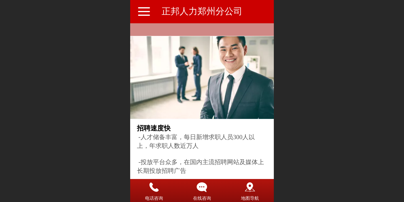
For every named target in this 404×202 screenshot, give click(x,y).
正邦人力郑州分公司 (202, 11)
